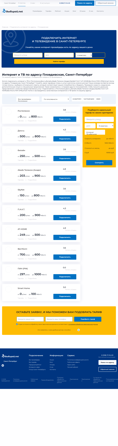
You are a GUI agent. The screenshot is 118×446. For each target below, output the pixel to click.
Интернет (94, 133)
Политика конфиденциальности (78, 362)
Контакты (100, 11)
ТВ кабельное (94, 135)
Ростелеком (27, 102)
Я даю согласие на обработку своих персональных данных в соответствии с (58, 326)
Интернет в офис (30, 369)
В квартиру (22, 3)
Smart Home (24, 289)
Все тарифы (28, 364)
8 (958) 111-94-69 (63, 3)
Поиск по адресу (84, 3)
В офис (33, 3)
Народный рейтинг (31, 367)
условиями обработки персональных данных (83, 326)
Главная (5, 27)
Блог (74, 11)
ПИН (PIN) (23, 270)
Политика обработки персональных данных (61, 383)
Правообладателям (47, 383)
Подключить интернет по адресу (23, 27)
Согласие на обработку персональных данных (98, 383)
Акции (67, 11)
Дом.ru (21, 132)
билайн (21, 151)
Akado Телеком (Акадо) (29, 171)
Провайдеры (37, 11)
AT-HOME (22, 230)
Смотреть (99, 164)
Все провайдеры (27, 100)
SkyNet (21, 191)
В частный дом (45, 3)
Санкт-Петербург (9, 3)
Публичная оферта (73, 364)
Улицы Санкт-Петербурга (34, 371)
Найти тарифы (59, 62)
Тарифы (48, 11)
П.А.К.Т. (21, 211)
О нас (91, 11)
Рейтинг (58, 11)
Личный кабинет (72, 369)
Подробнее (32, 122)
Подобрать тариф (88, 321)
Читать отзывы (70, 113)
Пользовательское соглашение (112, 383)
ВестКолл (22, 250)
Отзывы (82, 11)
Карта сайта (70, 367)
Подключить (65, 120)
